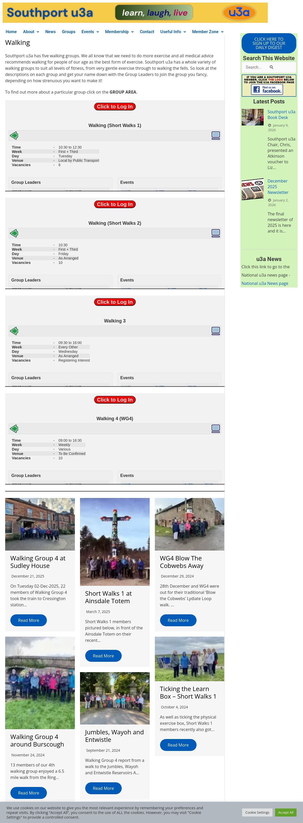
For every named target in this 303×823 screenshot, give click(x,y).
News (50, 31)
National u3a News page (265, 283)
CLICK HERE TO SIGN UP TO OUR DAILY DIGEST (269, 43)
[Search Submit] (271, 67)
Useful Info (173, 31)
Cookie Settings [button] (257, 812)
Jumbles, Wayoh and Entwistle (114, 735)
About (31, 31)
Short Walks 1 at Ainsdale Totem (108, 597)
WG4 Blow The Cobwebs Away (181, 562)
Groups (68, 31)
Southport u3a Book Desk (281, 114)
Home (11, 31)
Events (90, 31)
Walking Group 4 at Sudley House (38, 562)
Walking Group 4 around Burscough (37, 740)
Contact (147, 31)
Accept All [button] (285, 812)
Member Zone (207, 31)
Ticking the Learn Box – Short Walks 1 (187, 692)
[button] (31, 32)
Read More (28, 620)
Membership (119, 31)
